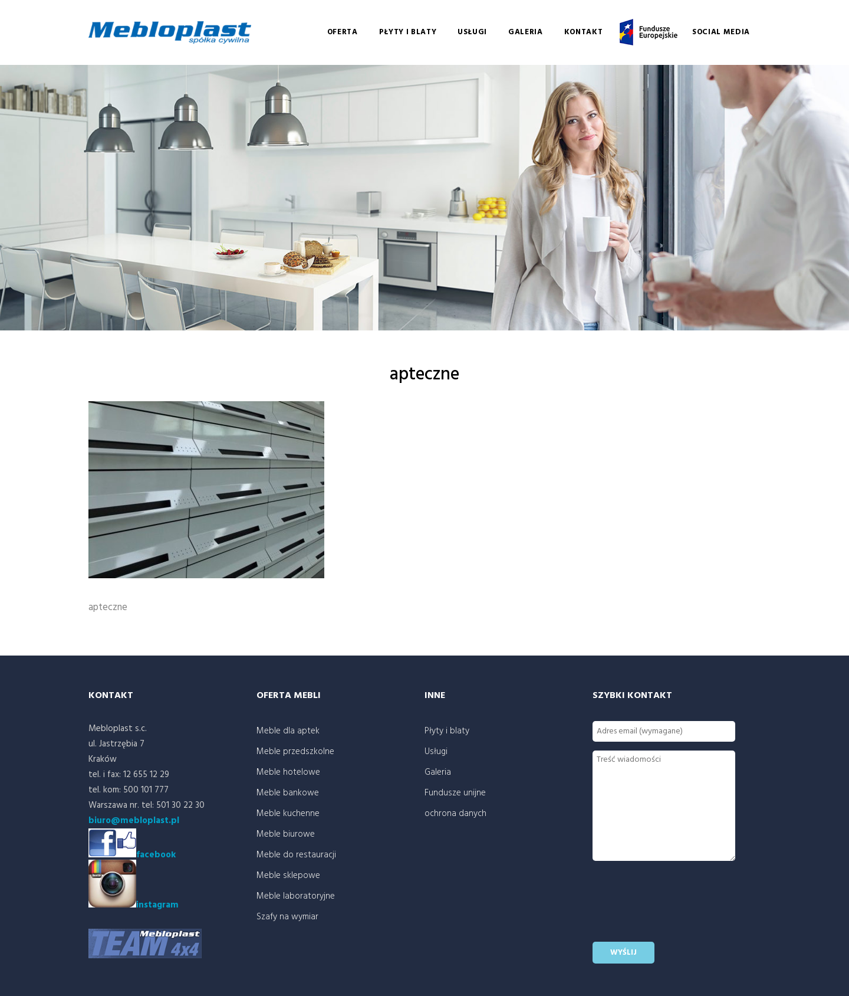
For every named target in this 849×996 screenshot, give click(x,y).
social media (721, 32)
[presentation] (682, 910)
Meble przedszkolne (295, 752)
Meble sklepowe (288, 876)
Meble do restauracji (296, 855)
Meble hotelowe (288, 772)
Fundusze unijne (647, 32)
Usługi (472, 32)
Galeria (525, 32)
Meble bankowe (287, 793)
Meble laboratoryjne (295, 896)
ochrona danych (455, 814)
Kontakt (583, 32)
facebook (156, 855)
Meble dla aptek (288, 731)
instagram (133, 905)
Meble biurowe (285, 834)
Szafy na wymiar (287, 917)
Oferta (342, 32)
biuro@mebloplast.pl (133, 821)
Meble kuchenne (288, 814)
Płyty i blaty (407, 32)
